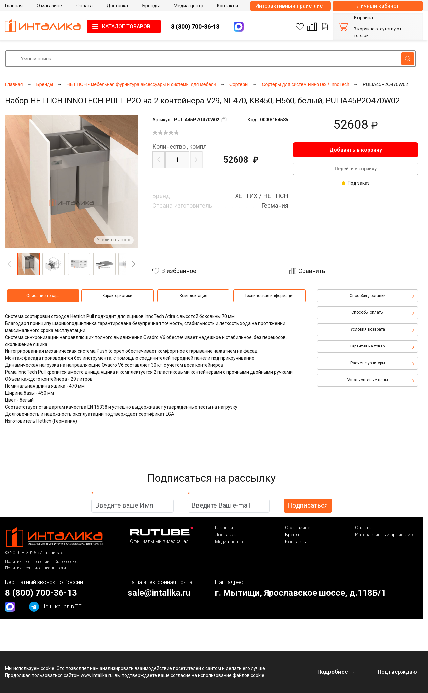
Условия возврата (367, 329)
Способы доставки (368, 295)
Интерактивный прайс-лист (290, 6)
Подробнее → (336, 671)
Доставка (225, 534)
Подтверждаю (397, 671)
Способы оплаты (367, 312)
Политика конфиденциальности (35, 567)
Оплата (363, 527)
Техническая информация (270, 295)
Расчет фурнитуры (367, 363)
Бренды (293, 534)
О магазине (297, 527)
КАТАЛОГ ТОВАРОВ (126, 26)
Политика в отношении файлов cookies (42, 561)
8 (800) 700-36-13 (195, 26)
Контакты (296, 541)
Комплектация (193, 295)
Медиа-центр (229, 541)
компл (179, 146)
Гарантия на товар (367, 346)
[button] (28, 264)
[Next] (133, 264)
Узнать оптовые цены (367, 380)
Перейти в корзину (356, 168)
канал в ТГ (55, 607)
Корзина (363, 18)
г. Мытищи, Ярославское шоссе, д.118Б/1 (300, 593)
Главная (224, 527)
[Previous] (9, 264)
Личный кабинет (378, 6)
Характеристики (117, 295)
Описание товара (43, 295)
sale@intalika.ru (159, 593)
